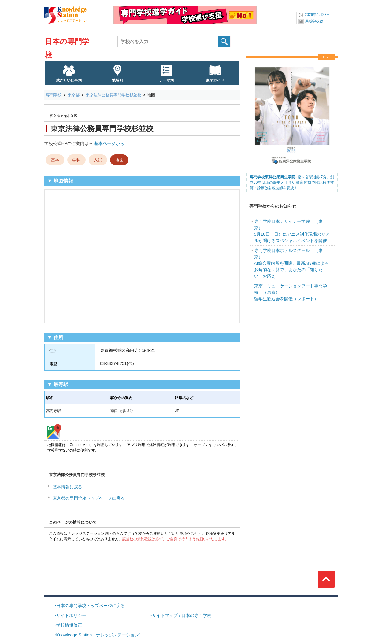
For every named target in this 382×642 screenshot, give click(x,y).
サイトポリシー (71, 615)
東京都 (74, 95)
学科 (76, 159)
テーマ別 (166, 80)
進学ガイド (215, 80)
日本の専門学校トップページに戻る (90, 605)
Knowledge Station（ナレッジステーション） (99, 635)
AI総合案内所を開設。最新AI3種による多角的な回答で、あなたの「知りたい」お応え (291, 263)
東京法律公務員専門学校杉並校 (113, 95)
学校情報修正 (69, 625)
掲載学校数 (314, 21)
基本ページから (109, 143)
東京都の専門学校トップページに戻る (89, 498)
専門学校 (54, 95)
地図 (119, 159)
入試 (98, 159)
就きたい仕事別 (69, 80)
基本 (55, 159)
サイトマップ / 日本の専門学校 (181, 615)
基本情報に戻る (68, 487)
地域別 (117, 80)
